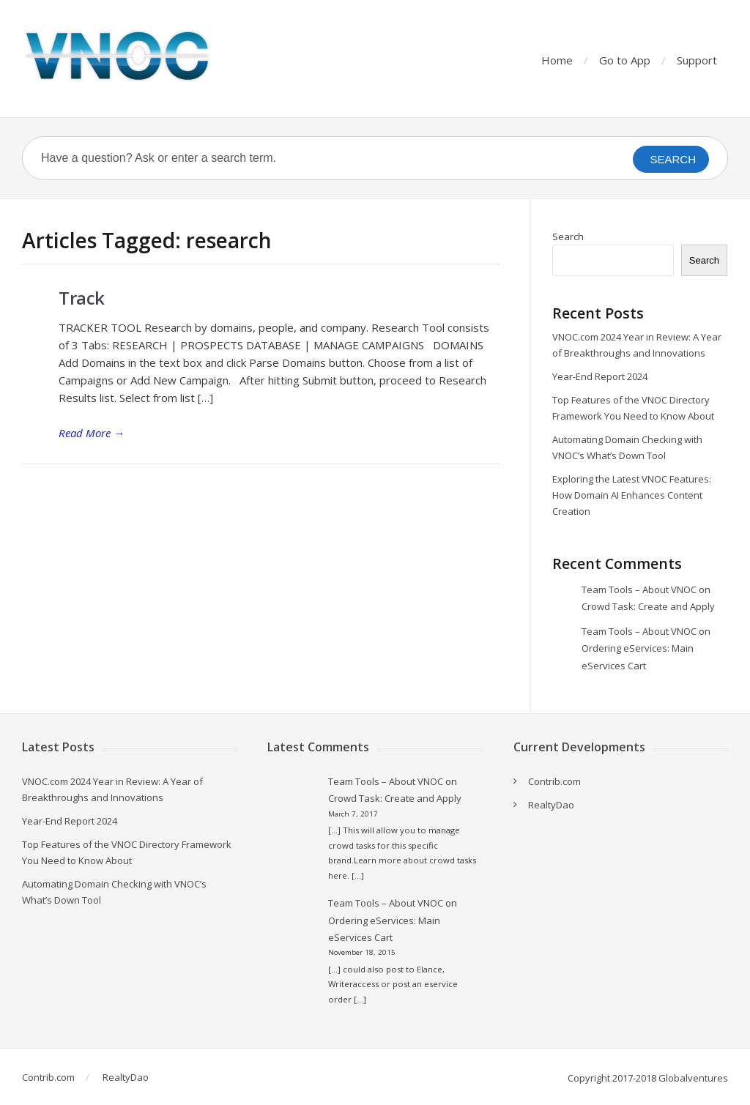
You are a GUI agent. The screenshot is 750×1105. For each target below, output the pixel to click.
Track (82, 298)
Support (697, 60)
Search (568, 236)
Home (557, 60)
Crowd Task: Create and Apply (648, 606)
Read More (92, 432)
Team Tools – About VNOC (639, 589)
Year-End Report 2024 (599, 376)
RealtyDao (551, 804)
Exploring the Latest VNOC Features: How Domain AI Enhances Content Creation (631, 495)
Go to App (624, 60)
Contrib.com (554, 781)
